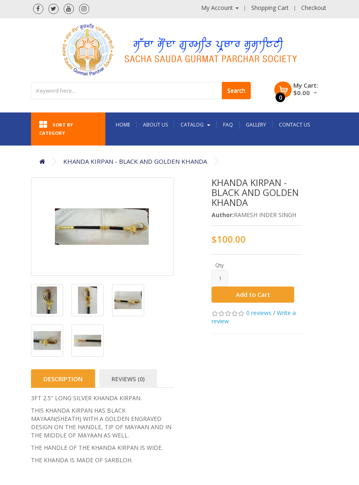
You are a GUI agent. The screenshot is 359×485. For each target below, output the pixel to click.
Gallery (256, 124)
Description (63, 379)
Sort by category (56, 128)
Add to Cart (252, 295)
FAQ (228, 124)
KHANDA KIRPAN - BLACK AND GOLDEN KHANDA (135, 161)
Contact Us (294, 124)
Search (236, 90)
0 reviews (258, 313)
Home (123, 124)
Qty (219, 265)
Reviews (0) (128, 379)
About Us (155, 124)
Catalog (195, 124)
